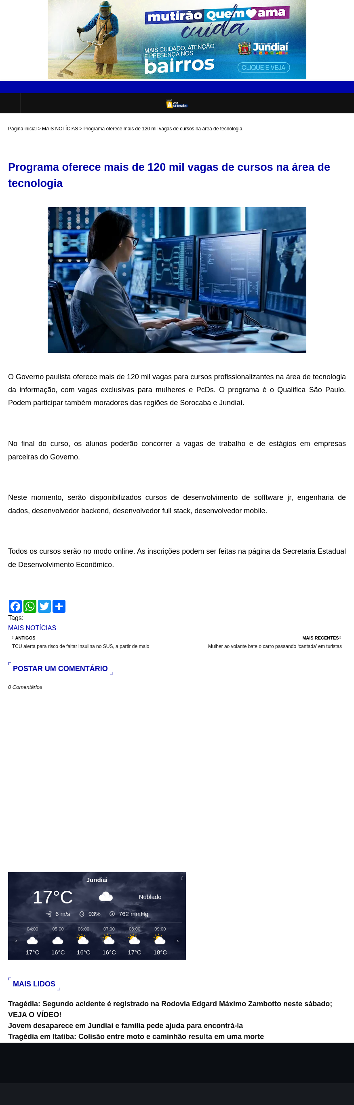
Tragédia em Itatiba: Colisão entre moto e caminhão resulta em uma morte (136, 1037)
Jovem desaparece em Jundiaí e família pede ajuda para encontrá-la (125, 1026)
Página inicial (22, 129)
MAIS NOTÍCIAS (60, 129)
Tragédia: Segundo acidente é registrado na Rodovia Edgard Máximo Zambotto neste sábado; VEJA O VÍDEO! (170, 1009)
